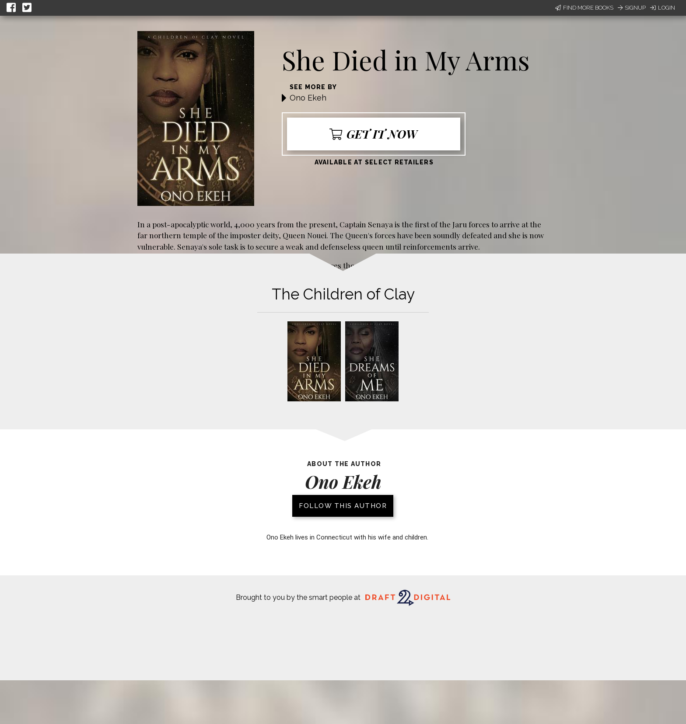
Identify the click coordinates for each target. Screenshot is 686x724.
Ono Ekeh (308, 97)
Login (662, 7)
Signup (632, 7)
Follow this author (343, 506)
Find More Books (584, 7)
